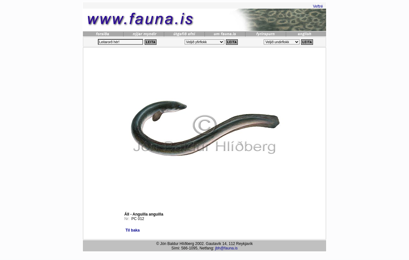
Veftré (318, 6)
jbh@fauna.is (226, 248)
